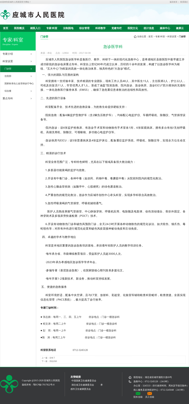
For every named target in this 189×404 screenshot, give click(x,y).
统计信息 (149, 28)
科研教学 (100, 28)
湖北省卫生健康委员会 (82, 385)
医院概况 (19, 28)
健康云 (180, 28)
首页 (5, 28)
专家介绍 (8, 53)
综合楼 (8, 91)
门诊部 (8, 68)
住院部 (8, 76)
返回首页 (173, 2)
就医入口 (35, 28)
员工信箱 (149, 395)
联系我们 (184, 2)
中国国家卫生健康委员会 (85, 380)
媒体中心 (165, 28)
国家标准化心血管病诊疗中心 (19, 83)
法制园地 (68, 28)
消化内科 (53, 361)
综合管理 (84, 28)
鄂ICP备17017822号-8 (43, 385)
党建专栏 (116, 28)
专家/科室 (51, 28)
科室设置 (8, 61)
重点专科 (8, 98)
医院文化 (133, 28)
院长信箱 (138, 395)
